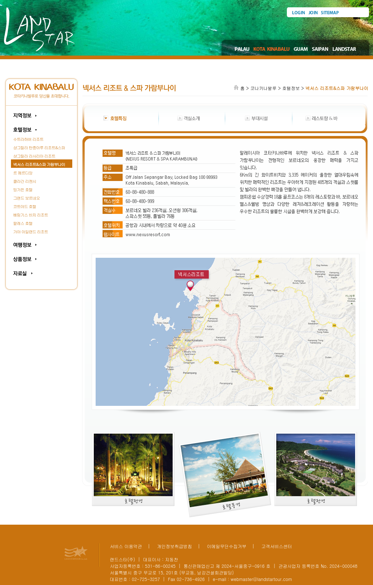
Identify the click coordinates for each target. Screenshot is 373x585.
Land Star (39, 29)
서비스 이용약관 (126, 546)
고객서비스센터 (276, 546)
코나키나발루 (263, 88)
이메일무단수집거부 (226, 546)
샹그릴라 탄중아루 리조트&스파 (39, 147)
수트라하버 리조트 (28, 139)
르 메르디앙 (22, 173)
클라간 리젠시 (24, 181)
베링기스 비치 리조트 (30, 215)
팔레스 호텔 (22, 223)
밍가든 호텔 (22, 189)
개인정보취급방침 (174, 546)
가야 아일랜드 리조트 (30, 231)
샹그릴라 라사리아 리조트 (34, 156)
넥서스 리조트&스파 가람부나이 (39, 164)
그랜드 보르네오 (26, 198)
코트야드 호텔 (24, 206)
